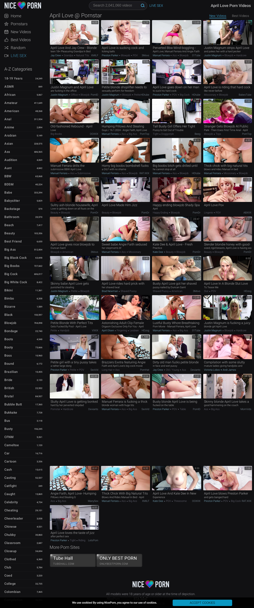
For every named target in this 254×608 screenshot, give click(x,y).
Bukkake (10, 412)
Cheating (11, 510)
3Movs (145, 55)
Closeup (10, 551)
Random (18, 47)
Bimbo (9, 298)
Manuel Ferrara (161, 55)
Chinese (10, 526)
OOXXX (94, 133)
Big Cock (10, 274)
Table (182, 409)
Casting (10, 478)
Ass (7, 152)
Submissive (84, 173)
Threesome (180, 500)
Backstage (12, 209)
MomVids (246, 409)
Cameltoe (11, 445)
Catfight (10, 486)
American (11, 111)
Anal (7, 119)
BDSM (8, 184)
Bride (8, 380)
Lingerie (209, 212)
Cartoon (10, 461)
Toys (218, 133)
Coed (8, 575)
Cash (8, 469)
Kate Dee (158, 251)
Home (16, 16)
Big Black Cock (15, 258)
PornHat (144, 369)
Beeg (197, 133)
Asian (8, 143)
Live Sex (18, 55)
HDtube (145, 94)
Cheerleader (13, 518)
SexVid (94, 369)
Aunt (8, 168)
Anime (9, 127)
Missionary (210, 94)
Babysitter (12, 201)
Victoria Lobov (212, 369)
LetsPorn (93, 540)
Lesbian (134, 330)
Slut (206, 291)
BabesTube (245, 94)
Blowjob (10, 323)
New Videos (21, 31)
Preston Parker (110, 55)
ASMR (9, 86)
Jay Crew (56, 55)
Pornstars (19, 23)
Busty (8, 429)
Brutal (8, 396)
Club (7, 567)
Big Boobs (12, 266)
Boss (8, 355)
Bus (7, 421)
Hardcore (241, 55)
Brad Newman (110, 291)
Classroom (12, 543)
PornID (94, 94)
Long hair (107, 369)
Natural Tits (82, 55)
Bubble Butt (13, 404)
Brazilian (11, 372)
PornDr (94, 212)
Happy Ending (161, 212)
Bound (9, 364)
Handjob (64, 330)
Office (74, 94)
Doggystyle (167, 133)
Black (8, 315)
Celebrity (11, 502)
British (9, 388)
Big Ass (10, 249)
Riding (81, 540)
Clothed (10, 559)
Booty (8, 347)
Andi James (229, 369)
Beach (9, 225)
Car (7, 453)
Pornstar (56, 409)
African (10, 95)
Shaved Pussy (128, 291)
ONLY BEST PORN (119, 560)
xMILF (94, 55)
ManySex (93, 500)
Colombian (12, 592)
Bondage (11, 331)
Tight (156, 133)
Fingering (122, 330)
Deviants (195, 369)
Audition (10, 160)
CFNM (8, 437)
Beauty (9, 233)
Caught (9, 494)
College (10, 584)
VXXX (95, 330)
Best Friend (13, 241)
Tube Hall (72, 560)
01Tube (196, 55)
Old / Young (172, 369)
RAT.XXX (144, 173)
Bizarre (9, 306)
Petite (136, 94)
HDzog (247, 291)
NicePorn (22, 5)
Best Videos (21, 39)
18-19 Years (13, 78)
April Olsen (108, 330)
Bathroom (11, 217)
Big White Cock (15, 282)
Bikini (8, 290)
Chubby (10, 535)
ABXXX (247, 212)
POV (135, 55)
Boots (8, 339)
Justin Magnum (213, 55)
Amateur (11, 103)
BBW (8, 176)
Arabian (10, 135)
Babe (8, 192)
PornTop (144, 133)
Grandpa (68, 55)
